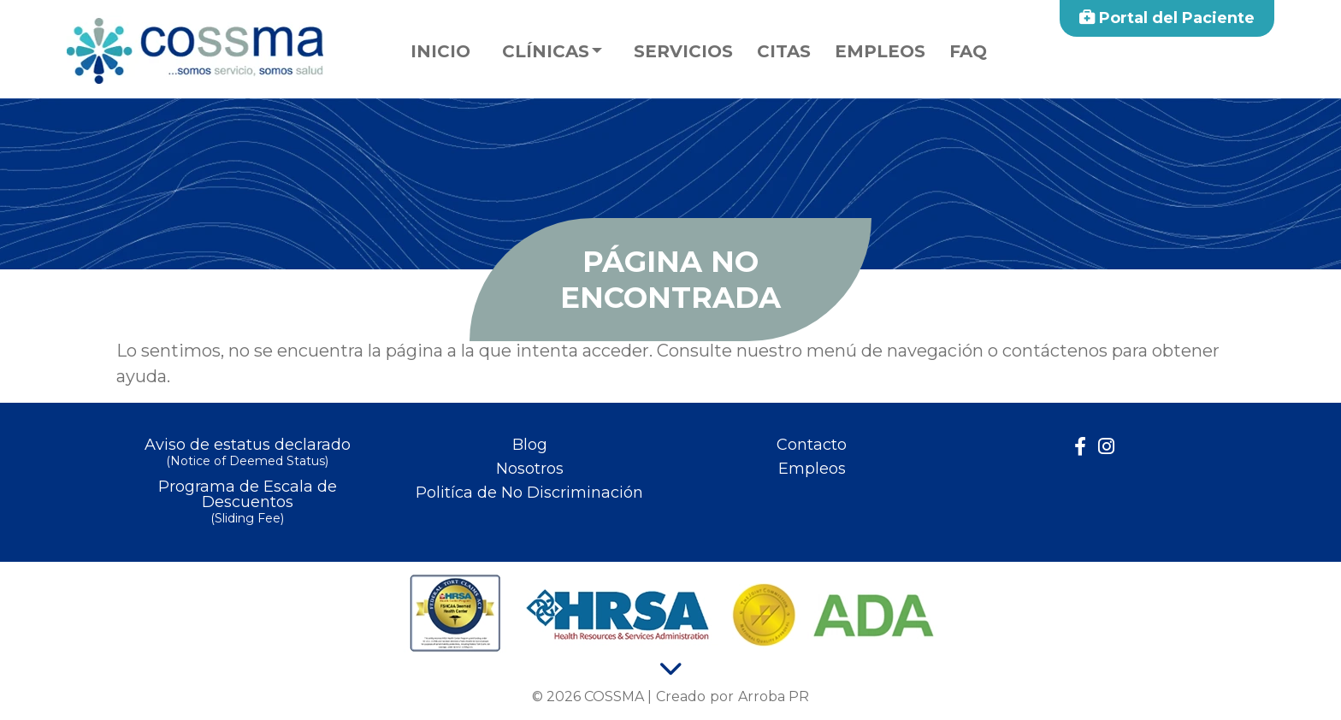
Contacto (812, 444)
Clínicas (545, 51)
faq (968, 51)
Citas (784, 51)
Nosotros (530, 468)
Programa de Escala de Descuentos (247, 503)
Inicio (440, 51)
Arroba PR (773, 696)
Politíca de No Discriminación (529, 492)
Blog (529, 444)
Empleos (880, 51)
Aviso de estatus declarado (247, 453)
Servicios (683, 51)
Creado (681, 696)
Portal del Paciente (1167, 18)
